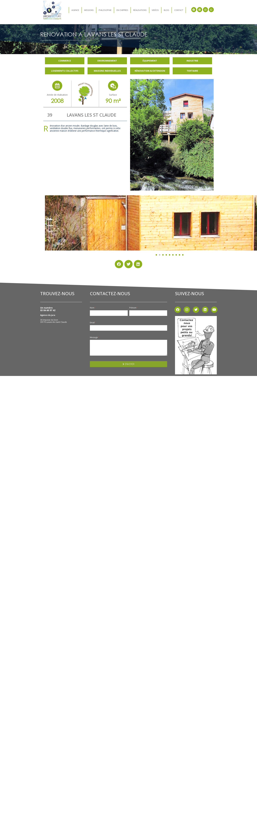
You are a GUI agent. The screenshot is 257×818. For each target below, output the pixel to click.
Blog (166, 10)
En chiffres (122, 10)
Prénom (133, 308)
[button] (156, 255)
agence (75, 10)
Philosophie (105, 10)
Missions (89, 10)
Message (94, 337)
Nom (93, 308)
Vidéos (155, 10)
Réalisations (140, 10)
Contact (178, 10)
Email (93, 322)
